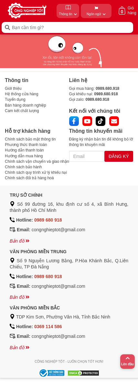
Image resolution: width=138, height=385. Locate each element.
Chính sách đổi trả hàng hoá (29, 178)
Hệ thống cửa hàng (21, 94)
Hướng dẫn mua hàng (24, 156)
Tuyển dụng (15, 99)
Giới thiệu (13, 88)
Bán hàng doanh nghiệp (25, 105)
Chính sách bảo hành (23, 167)
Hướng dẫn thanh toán (24, 150)
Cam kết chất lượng (22, 111)
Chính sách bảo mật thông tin (30, 139)
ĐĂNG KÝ (119, 156)
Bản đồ (19, 241)
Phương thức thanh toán (26, 144)
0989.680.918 (107, 88)
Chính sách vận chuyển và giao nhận (37, 161)
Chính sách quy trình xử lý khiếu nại (36, 172)
